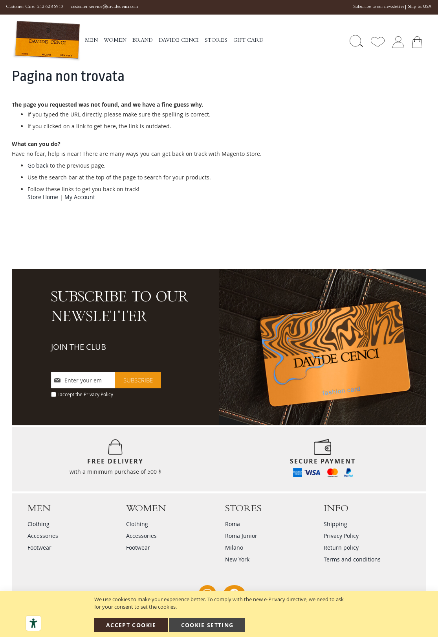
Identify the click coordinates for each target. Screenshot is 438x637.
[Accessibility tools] (33, 623)
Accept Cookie (131, 625)
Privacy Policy (98, 394)
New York (237, 559)
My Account (79, 197)
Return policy (341, 547)
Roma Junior (241, 535)
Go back (37, 165)
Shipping (335, 524)
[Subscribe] (138, 380)
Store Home (42, 197)
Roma (232, 524)
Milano (234, 547)
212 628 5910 (50, 7)
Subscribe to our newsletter (378, 7)
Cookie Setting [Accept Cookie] (207, 625)
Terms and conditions (352, 559)
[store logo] (46, 41)
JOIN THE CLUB (78, 347)
